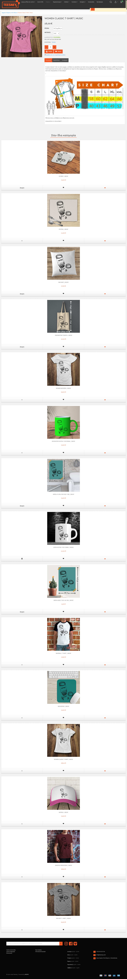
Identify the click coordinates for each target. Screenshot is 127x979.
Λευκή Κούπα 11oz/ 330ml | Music (63, 547)
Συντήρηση (64, 60)
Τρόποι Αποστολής (11, 950)
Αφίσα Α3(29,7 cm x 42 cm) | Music (64, 600)
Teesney (54, 42)
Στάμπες (8, 12)
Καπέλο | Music (63, 812)
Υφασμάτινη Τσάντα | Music (63, 335)
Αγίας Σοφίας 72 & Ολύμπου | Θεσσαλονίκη (106, 958)
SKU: (46, 39)
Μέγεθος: (48, 32)
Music (15, 12)
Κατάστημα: (48, 42)
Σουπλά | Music (63, 229)
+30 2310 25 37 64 (100, 951)
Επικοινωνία (9, 953)
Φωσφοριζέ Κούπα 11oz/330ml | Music (63, 441)
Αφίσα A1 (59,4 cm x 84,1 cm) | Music (63, 494)
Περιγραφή (48, 60)
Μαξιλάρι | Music (63, 282)
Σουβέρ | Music (63, 176)
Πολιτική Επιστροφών (40, 951)
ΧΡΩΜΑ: (47, 28)
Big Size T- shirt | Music (63, 918)
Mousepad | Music (63, 706)
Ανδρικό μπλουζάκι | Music (63, 865)
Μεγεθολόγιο (56, 60)
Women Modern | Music (63, 388)
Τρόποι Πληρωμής (10, 951)
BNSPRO (27, 974)
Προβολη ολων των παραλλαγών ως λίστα (55, 55)
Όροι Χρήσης (38, 950)
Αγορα (22, 188)
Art (12, 12)
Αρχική (3, 12)
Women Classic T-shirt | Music (63, 759)
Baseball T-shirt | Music (63, 653)
